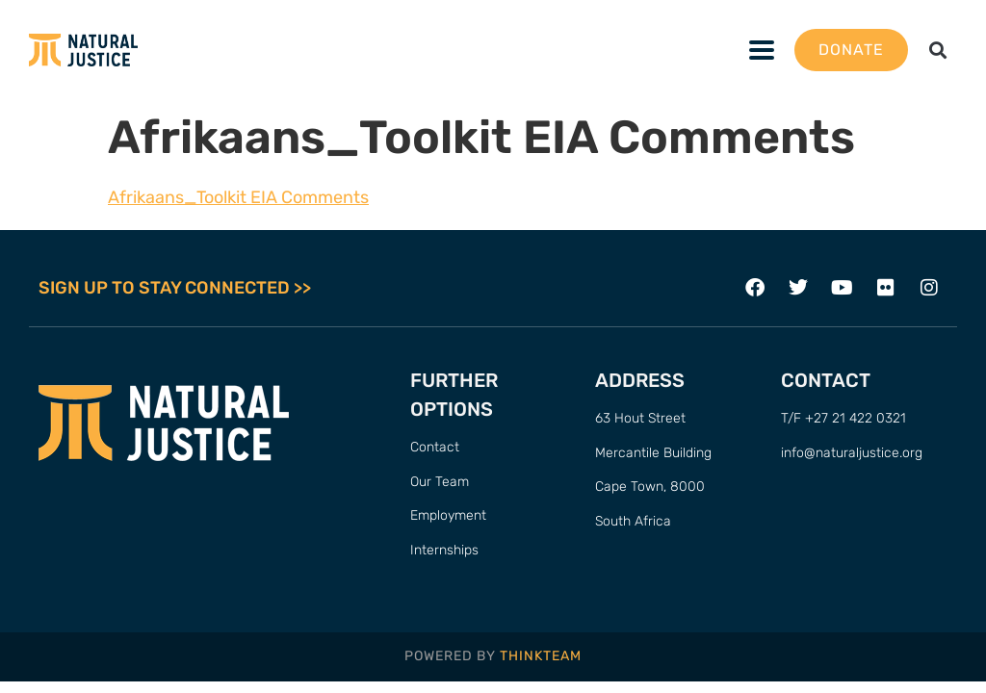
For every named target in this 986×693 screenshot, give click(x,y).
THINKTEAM (541, 656)
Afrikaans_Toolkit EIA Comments (238, 197)
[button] (938, 50)
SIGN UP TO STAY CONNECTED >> (175, 287)
